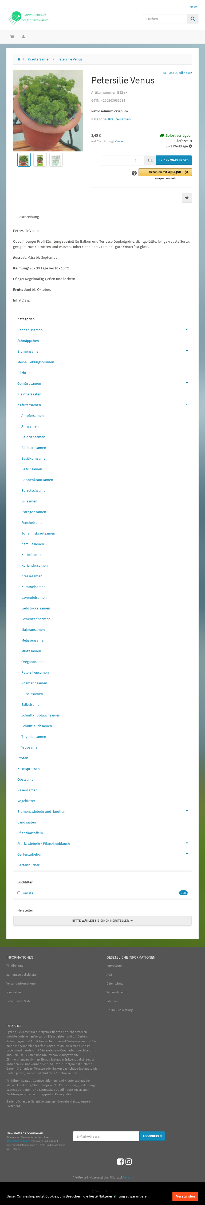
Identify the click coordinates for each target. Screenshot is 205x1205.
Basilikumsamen (34, 458)
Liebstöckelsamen (35, 608)
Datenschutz (115, 983)
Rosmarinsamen (34, 683)
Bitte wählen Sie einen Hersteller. (102, 920)
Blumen (30, 1055)
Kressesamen (31, 576)
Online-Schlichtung (120, 1010)
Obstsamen (26, 779)
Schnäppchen (28, 340)
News (193, 7)
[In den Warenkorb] (174, 160)
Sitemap (112, 1001)
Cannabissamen (104, 329)
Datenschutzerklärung (18, 1141)
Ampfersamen (32, 415)
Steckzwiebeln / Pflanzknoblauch (104, 843)
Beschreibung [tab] (28, 216)
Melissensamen (33, 640)
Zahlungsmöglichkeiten (22, 975)
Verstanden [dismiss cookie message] (185, 1196)
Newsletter (13, 992)
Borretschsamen (34, 490)
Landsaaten (26, 822)
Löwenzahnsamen (35, 618)
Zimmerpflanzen (17, 1059)
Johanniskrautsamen (38, 533)
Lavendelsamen (34, 597)
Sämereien (47, 1050)
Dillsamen (29, 501)
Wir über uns (14, 965)
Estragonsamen (33, 511)
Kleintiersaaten (29, 394)
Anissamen (30, 426)
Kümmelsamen (33, 586)
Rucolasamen (32, 693)
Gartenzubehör (104, 854)
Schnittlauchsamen (36, 725)
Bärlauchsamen (33, 447)
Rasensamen (27, 790)
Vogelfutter (26, 800)
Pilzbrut (23, 372)
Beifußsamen (31, 469)
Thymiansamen (33, 736)
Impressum (114, 965)
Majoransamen (33, 629)
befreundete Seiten (19, 1001)
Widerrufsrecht (117, 992)
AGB (109, 975)
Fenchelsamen (33, 522)
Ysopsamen (30, 747)
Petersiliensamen (35, 672)
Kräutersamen (119, 119)
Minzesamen (31, 651)
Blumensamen (104, 351)
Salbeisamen (31, 704)
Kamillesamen (32, 544)
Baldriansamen (33, 436)
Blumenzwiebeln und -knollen (104, 811)
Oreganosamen (33, 661)
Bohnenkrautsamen (37, 479)
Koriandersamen (34, 565)
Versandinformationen (21, 983)
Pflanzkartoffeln (30, 832)
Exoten (22, 758)
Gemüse (18, 1055)
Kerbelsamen (31, 554)
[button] (165, 174)
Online (64, 1046)
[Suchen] (165, 19)
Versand (120, 141)
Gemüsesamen (104, 383)
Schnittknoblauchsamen (40, 715)
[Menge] (122, 160)
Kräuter (47, 1055)
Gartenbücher (28, 865)
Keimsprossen (28, 768)
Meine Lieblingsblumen (35, 362)
